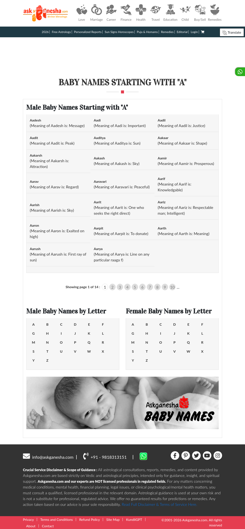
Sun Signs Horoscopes (119, 32)
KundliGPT (134, 519)
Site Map (113, 519)
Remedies (167, 32)
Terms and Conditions (56, 519)
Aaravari (100, 181)
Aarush (35, 249)
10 (172, 287)
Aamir (162, 158)
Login (194, 32)
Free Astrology (61, 32)
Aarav (34, 181)
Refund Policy (89, 519)
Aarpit (98, 228)
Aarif (161, 179)
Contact (48, 526)
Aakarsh (36, 155)
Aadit (34, 138)
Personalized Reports (88, 32)
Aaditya (100, 138)
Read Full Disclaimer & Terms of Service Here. (159, 504)
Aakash (99, 158)
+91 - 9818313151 (105, 456)
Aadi (97, 120)
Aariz (162, 202)
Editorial (182, 32)
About (31, 526)
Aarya (98, 249)
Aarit (97, 202)
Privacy (28, 519)
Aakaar (163, 138)
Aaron (34, 225)
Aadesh (35, 120)
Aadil (161, 120)
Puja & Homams (147, 32)
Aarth (162, 228)
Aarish (34, 205)
